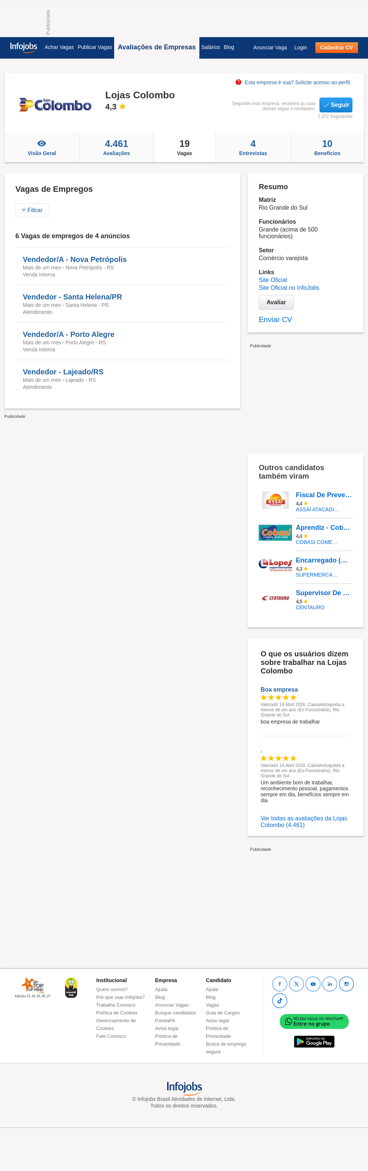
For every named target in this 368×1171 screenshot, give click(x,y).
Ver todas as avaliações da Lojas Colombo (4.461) (304, 821)
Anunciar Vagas (172, 1005)
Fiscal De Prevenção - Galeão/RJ (324, 495)
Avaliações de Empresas (157, 47)
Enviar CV (275, 319)
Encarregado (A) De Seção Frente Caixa (324, 560)
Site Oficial (273, 280)
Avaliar (276, 302)
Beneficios (327, 147)
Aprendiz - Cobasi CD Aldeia (324, 527)
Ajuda (161, 989)
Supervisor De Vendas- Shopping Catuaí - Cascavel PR (324, 593)
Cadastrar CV (336, 47)
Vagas (184, 147)
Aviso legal (167, 1028)
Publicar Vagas (95, 47)
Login (300, 47)
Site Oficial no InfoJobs (289, 288)
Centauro (310, 607)
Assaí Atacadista (318, 509)
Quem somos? (112, 989)
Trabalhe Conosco (116, 1005)
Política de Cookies (116, 1013)
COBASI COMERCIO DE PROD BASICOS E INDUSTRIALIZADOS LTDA (318, 542)
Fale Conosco (111, 1036)
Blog (229, 47)
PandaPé (165, 1020)
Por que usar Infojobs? (120, 997)
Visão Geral (42, 147)
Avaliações (116, 147)
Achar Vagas (59, 47)
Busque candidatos (175, 1013)
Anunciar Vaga (270, 47)
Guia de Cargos (223, 1013)
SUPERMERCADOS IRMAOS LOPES (318, 575)
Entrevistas (253, 147)
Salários (210, 47)
